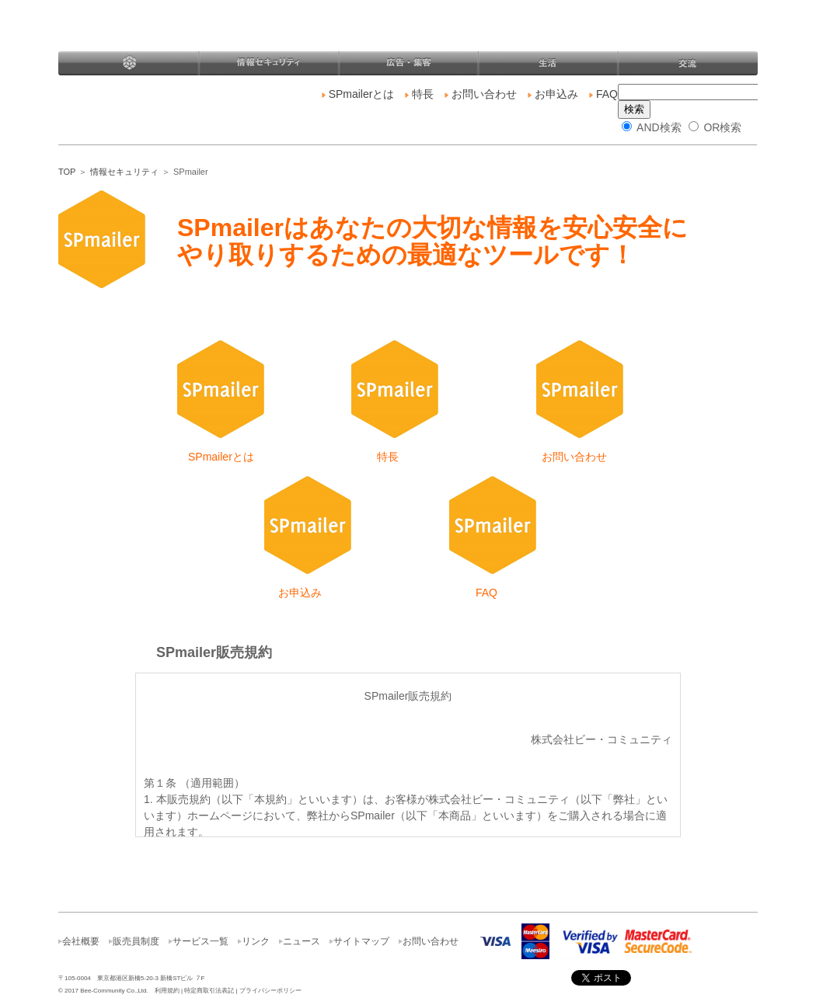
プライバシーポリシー (270, 990)
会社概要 (80, 941)
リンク (256, 941)
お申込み (553, 94)
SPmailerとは (362, 94)
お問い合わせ (481, 94)
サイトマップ (361, 941)
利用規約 (167, 990)
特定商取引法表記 (209, 990)
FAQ (603, 94)
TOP (66, 171)
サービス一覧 (200, 941)
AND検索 (652, 127)
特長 (419, 94)
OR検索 (715, 127)
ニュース (301, 941)
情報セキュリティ (124, 171)
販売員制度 (136, 941)
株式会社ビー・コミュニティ (198, 32)
